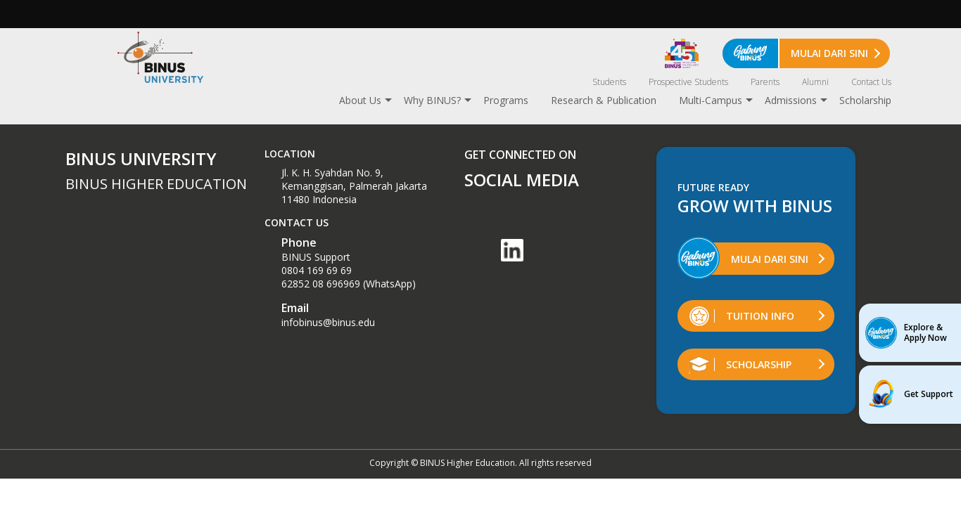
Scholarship (865, 100)
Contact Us (871, 82)
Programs (505, 100)
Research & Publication (603, 100)
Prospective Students (688, 82)
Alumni (815, 82)
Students (609, 82)
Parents (765, 82)
